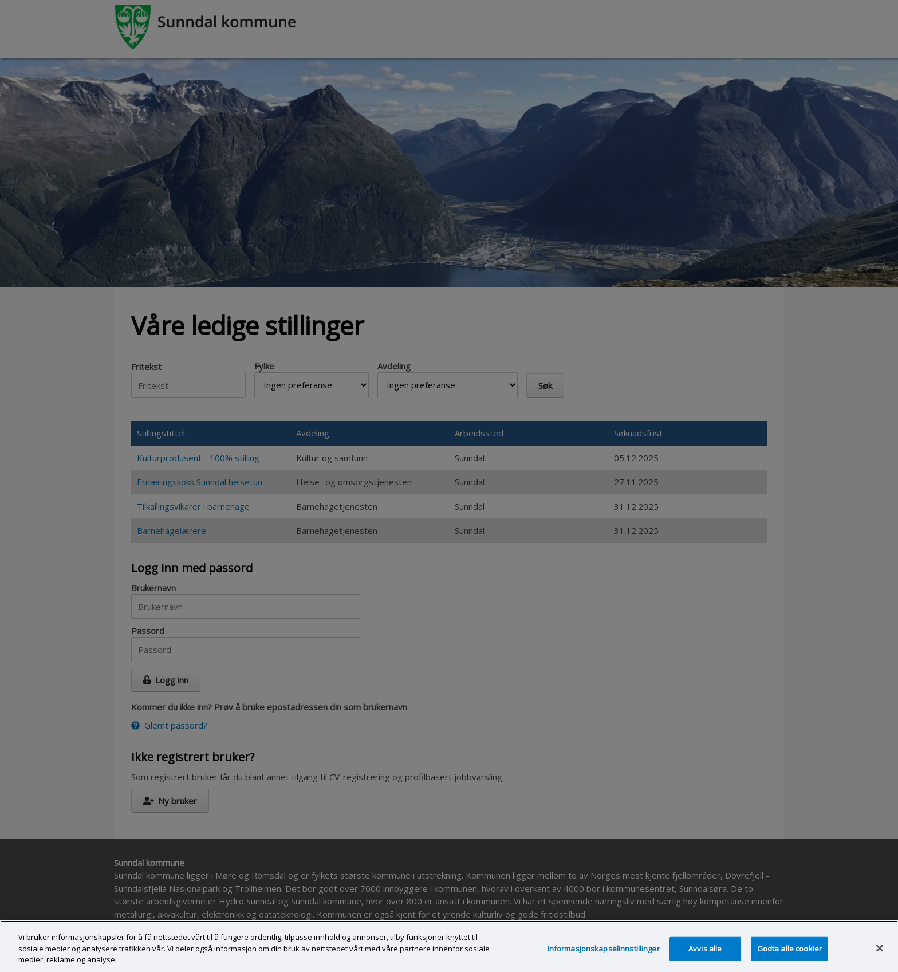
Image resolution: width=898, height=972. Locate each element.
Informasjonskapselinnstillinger (604, 952)
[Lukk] (879, 952)
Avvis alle (705, 952)
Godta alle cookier (789, 952)
